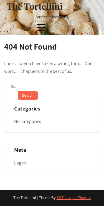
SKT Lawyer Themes (74, 197)
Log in (20, 163)
